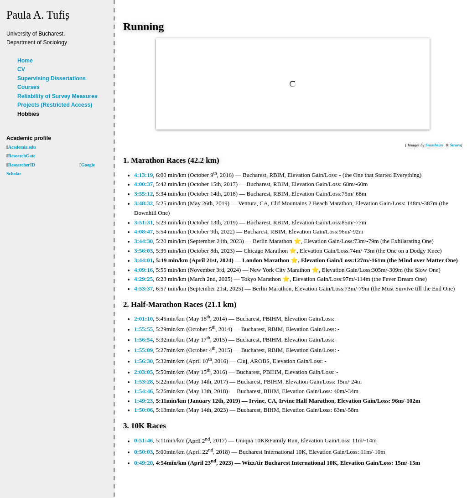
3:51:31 (143, 222)
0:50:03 (143, 451)
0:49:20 (143, 462)
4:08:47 (143, 231)
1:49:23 (143, 400)
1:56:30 (143, 361)
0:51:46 (143, 440)
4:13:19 (143, 174)
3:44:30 (143, 241)
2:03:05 (143, 371)
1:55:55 (143, 329)
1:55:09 (143, 350)
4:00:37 (143, 184)
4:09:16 (143, 269)
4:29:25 (143, 278)
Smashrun (434, 145)
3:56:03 (143, 250)
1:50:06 (143, 409)
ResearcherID (21, 164)
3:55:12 (143, 193)
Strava (455, 145)
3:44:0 (142, 260)
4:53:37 (143, 288)
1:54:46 (143, 391)
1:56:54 (143, 339)
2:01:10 (143, 318)
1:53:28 (143, 381)
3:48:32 (143, 203)
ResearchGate (22, 155)
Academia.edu (22, 147)
